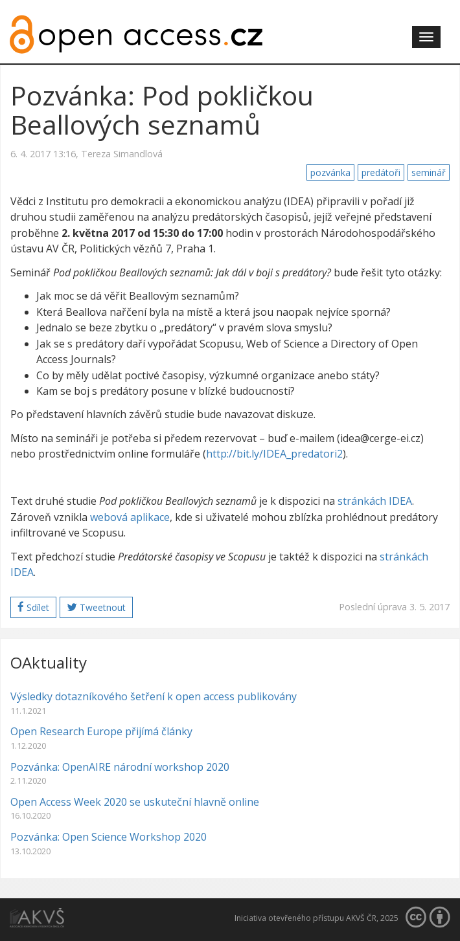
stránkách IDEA (375, 501)
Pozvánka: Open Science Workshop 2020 (108, 837)
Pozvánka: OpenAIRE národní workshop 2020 (119, 767)
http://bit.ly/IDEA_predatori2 (274, 454)
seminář (428, 172)
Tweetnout (96, 607)
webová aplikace (130, 517)
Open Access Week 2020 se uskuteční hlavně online (134, 802)
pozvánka (330, 172)
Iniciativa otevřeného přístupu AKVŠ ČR (305, 918)
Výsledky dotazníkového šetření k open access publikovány (153, 696)
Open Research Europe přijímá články (101, 731)
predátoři (381, 172)
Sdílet (33, 607)
